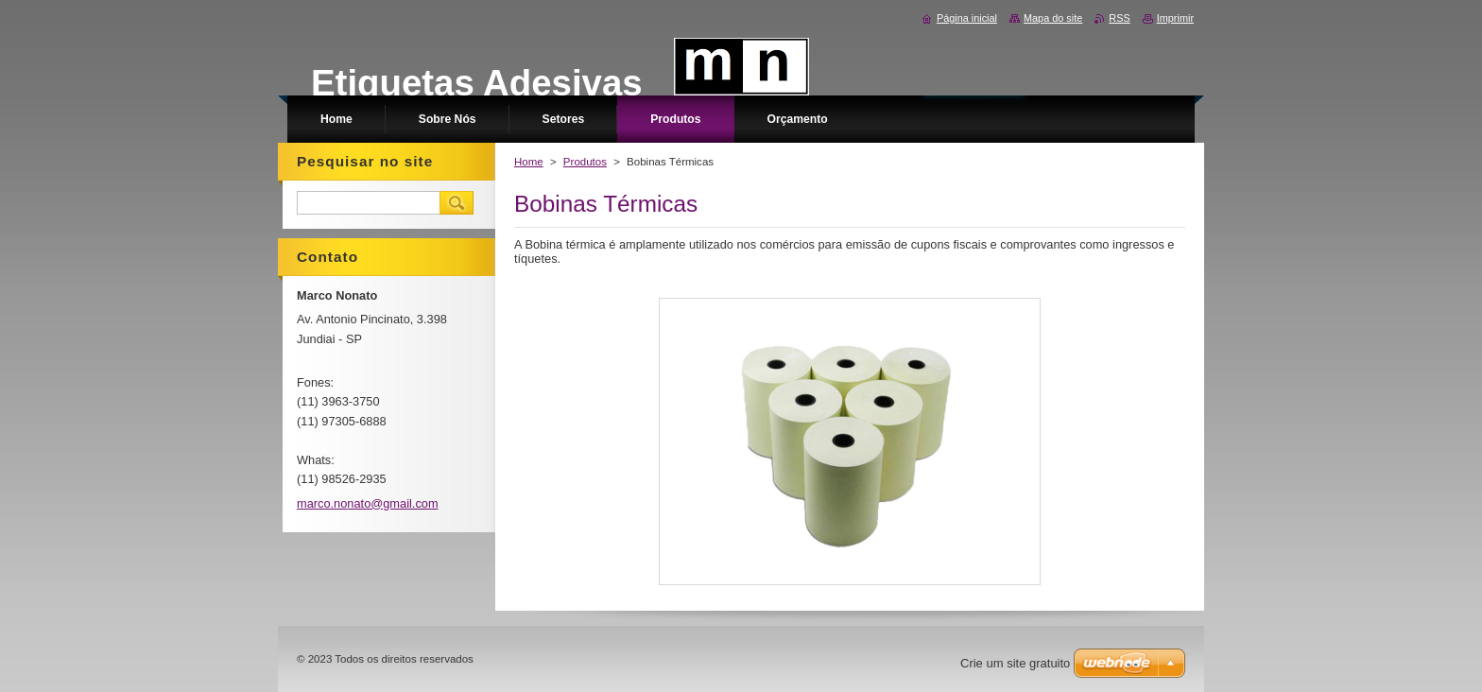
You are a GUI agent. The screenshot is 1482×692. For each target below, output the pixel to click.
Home (528, 161)
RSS (1119, 18)
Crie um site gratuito (1015, 663)
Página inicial (967, 18)
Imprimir (1175, 18)
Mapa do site (1053, 18)
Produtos (585, 161)
